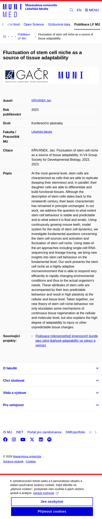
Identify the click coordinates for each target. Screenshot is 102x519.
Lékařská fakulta (41, 131)
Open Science (34, 24)
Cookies (31, 461)
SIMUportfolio (75, 432)
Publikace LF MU (87, 24)
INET (19, 432)
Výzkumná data (59, 24)
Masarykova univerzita (27, 456)
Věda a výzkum (14, 392)
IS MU (7, 432)
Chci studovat (13, 380)
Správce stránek (13, 461)
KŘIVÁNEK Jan (41, 100)
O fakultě (10, 368)
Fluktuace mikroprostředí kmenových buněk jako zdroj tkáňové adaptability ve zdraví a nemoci (66, 340)
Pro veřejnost (13, 405)
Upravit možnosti (46, 497)
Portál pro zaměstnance (44, 432)
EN (79, 10)
